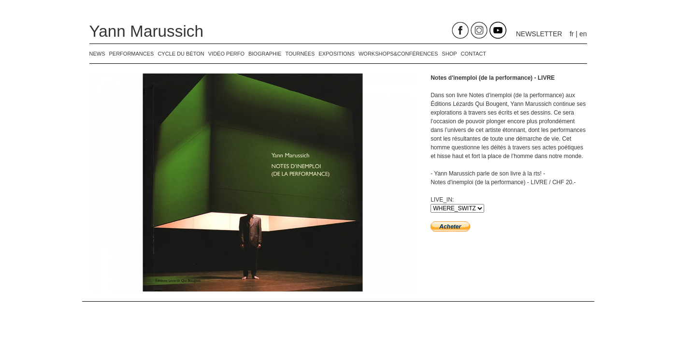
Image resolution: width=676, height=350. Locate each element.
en (583, 34)
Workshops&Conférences (398, 54)
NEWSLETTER (539, 34)
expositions (336, 54)
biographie (264, 54)
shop (449, 54)
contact (473, 54)
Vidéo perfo (226, 54)
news (97, 54)
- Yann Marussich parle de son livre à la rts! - (488, 173)
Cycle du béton (181, 54)
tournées (300, 54)
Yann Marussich (146, 31)
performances (131, 54)
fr (572, 34)
